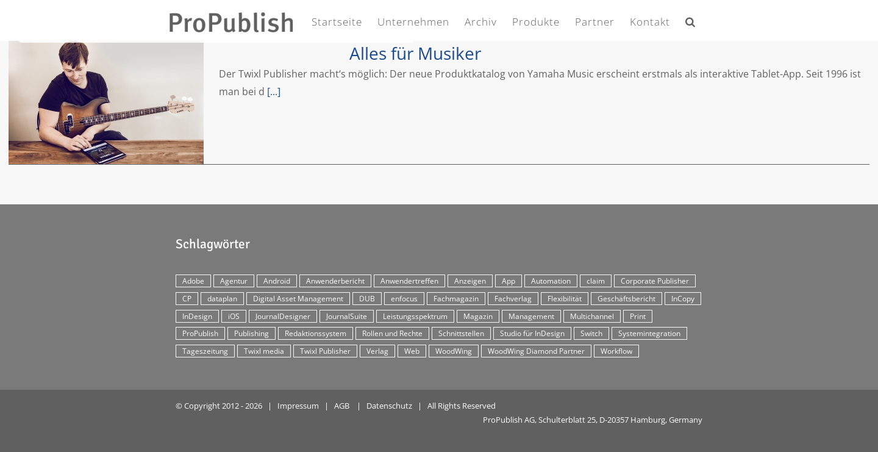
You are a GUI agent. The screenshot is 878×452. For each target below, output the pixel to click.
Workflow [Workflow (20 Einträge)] (616, 351)
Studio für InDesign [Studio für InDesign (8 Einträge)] (532, 333)
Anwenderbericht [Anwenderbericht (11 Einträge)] (335, 281)
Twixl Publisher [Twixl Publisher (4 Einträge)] (325, 351)
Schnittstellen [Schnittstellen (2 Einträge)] (461, 333)
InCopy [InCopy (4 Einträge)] (682, 298)
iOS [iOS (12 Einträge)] (234, 316)
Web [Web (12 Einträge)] (411, 351)
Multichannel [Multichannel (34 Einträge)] (592, 316)
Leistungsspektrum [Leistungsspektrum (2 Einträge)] (415, 316)
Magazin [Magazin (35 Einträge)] (478, 316)
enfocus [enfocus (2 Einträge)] (404, 298)
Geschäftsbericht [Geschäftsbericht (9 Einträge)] (626, 298)
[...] (273, 91)
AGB (341, 405)
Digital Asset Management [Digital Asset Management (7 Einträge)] (298, 298)
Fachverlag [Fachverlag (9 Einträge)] (513, 298)
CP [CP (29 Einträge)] (186, 298)
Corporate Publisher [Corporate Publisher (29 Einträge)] (655, 281)
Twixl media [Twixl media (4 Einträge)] (264, 351)
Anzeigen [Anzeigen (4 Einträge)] (470, 281)
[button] (690, 19)
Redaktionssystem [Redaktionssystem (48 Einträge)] (315, 333)
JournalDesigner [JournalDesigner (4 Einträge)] (282, 316)
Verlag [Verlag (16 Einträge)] (377, 351)
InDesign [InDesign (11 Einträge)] (197, 316)
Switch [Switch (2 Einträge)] (591, 333)
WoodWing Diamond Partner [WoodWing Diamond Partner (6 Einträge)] (536, 351)
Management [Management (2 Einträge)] (531, 316)
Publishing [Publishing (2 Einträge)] (251, 333)
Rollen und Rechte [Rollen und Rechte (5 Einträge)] (392, 333)
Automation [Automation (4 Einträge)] (551, 281)
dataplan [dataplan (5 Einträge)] (222, 298)
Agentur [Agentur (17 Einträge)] (234, 281)
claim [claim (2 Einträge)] (596, 281)
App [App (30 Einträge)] (508, 281)
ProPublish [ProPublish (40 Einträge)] (200, 333)
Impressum (298, 405)
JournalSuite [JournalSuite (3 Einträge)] (346, 316)
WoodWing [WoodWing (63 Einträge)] (453, 351)
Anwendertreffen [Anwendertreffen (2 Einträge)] (409, 281)
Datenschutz (389, 405)
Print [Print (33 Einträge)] (638, 316)
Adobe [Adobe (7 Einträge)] (193, 281)
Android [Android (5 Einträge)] (276, 281)
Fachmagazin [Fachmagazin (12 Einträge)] (456, 298)
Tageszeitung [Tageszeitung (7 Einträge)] (205, 351)
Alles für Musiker (415, 53)
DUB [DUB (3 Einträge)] (367, 298)
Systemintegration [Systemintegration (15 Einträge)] (649, 333)
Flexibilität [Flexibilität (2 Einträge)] (565, 298)
